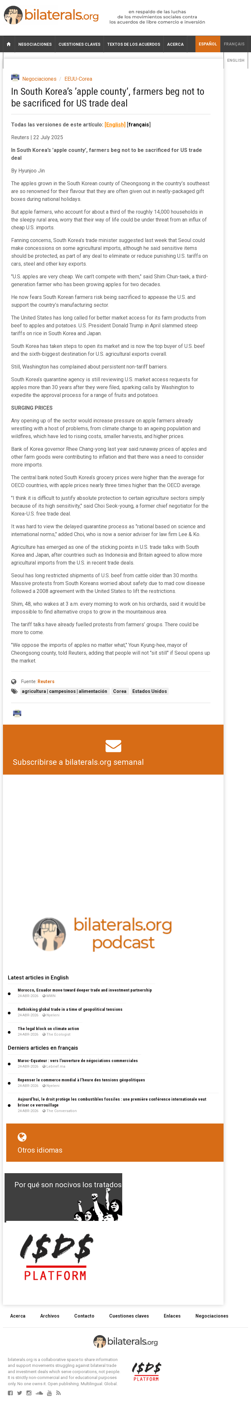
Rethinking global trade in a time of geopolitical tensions (70, 1009)
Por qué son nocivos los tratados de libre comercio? (99, 1185)
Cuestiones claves (79, 44)
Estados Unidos (149, 691)
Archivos (49, 1316)
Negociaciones (35, 44)
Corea (120, 691)
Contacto (84, 1316)
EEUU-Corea (78, 79)
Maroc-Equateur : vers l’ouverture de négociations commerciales (78, 1060)
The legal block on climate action (48, 1028)
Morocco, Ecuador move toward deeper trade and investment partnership (85, 990)
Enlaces (172, 1316)
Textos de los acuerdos (133, 44)
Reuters (46, 681)
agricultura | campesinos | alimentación (65, 691)
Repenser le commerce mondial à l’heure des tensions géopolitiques (81, 1079)
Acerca (175, 44)
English (235, 60)
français (234, 44)
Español (208, 44)
